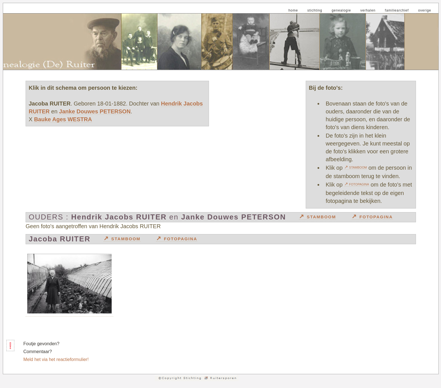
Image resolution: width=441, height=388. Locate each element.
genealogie (341, 10)
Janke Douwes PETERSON (95, 111)
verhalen (367, 10)
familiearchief (397, 10)
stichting (314, 10)
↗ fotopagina (356, 183)
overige (424, 10)
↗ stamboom (355, 167)
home (293, 10)
